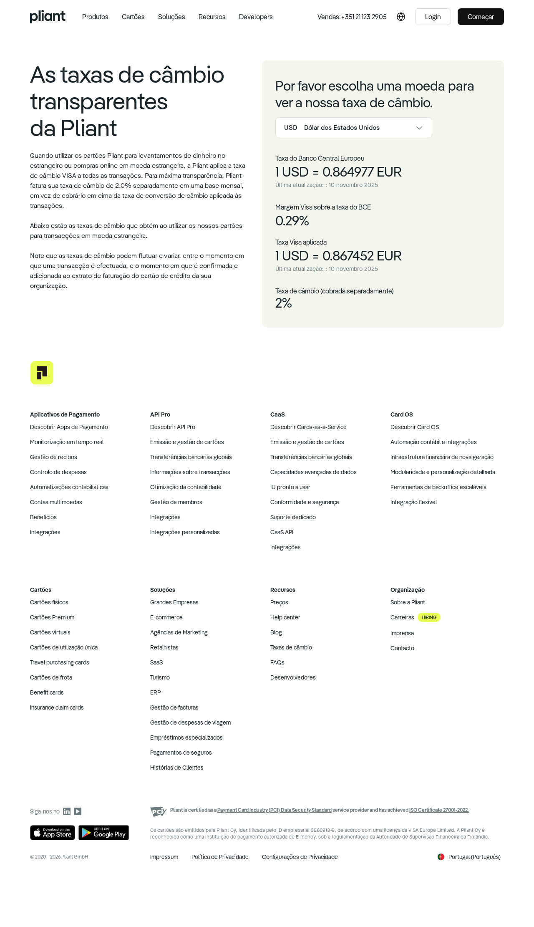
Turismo (160, 677)
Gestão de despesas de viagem (190, 722)
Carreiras (415, 617)
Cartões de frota (51, 677)
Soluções (171, 17)
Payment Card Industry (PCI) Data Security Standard (274, 810)
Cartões (133, 17)
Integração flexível (413, 502)
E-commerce (166, 617)
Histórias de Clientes (177, 767)
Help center (285, 617)
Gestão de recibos (53, 457)
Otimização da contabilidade (186, 487)
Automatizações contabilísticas (69, 487)
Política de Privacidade (220, 857)
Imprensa (402, 633)
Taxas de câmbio (291, 647)
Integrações (45, 532)
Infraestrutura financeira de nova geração (442, 457)
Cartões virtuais (50, 632)
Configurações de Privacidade (300, 857)
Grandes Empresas (174, 602)
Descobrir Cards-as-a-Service (308, 427)
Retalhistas (164, 647)
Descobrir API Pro (172, 427)
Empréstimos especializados (186, 737)
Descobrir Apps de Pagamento (69, 427)
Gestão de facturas (174, 707)
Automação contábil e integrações (433, 442)
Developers (256, 17)
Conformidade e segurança (304, 502)
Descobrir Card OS (414, 427)
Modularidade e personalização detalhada (442, 472)
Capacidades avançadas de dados (313, 472)
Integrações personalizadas (185, 532)
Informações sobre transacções (190, 472)
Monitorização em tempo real (66, 442)
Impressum (164, 857)
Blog (276, 632)
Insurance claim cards (57, 707)
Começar (481, 16)
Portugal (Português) (469, 857)
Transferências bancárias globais (191, 457)
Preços (279, 602)
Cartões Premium (52, 617)
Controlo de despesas (58, 472)
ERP (155, 692)
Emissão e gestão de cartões (187, 442)
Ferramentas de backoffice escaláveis (438, 487)
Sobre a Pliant (407, 602)
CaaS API (281, 532)
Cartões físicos (49, 602)
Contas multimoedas (56, 502)
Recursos (212, 17)
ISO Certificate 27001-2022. (439, 810)
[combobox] (353, 127)
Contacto (402, 648)
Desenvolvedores (293, 677)
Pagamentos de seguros (181, 752)
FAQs (277, 662)
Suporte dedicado (293, 517)
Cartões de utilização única (64, 647)
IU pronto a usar (290, 487)
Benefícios (43, 517)
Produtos (95, 17)
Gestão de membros (176, 502)
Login (433, 17)
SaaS (156, 662)
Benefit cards (47, 692)
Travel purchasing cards (59, 662)
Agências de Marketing (179, 632)
